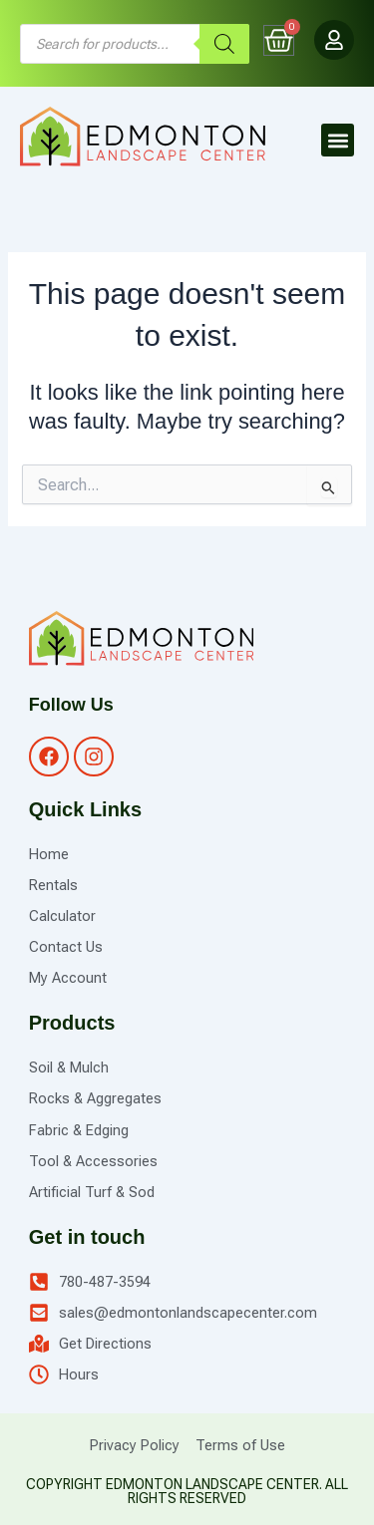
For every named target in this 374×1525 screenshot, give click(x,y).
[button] (337, 140)
